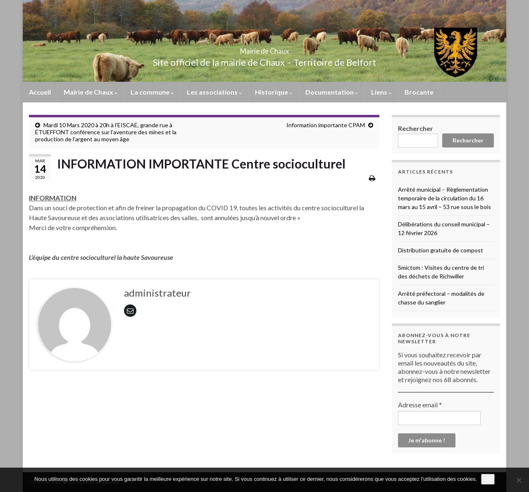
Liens (381, 92)
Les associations (214, 92)
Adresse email (420, 405)
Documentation (331, 92)
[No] (519, 480)
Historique (274, 92)
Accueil (40, 92)
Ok (487, 479)
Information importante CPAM (325, 124)
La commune (152, 92)
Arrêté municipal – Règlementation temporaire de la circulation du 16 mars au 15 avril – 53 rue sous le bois (444, 198)
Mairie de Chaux (264, 48)
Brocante (419, 92)
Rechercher (415, 128)
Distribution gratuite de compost (440, 250)
